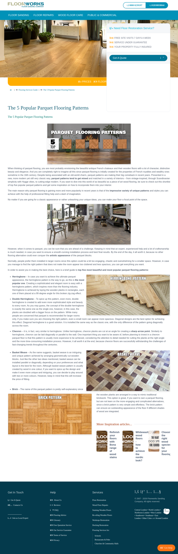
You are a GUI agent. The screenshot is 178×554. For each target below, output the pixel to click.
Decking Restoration (100, 525)
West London (156, 513)
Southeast (149, 515)
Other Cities (147, 518)
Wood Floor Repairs (100, 505)
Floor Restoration (99, 500)
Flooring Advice (58, 515)
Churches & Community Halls (106, 544)
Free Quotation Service (61, 525)
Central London (141, 510)
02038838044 (156, 5)
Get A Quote (14, 500)
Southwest (140, 515)
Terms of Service (58, 535)
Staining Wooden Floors (101, 510)
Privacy (55, 540)
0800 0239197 (134, 5)
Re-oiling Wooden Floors (102, 515)
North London (154, 510)
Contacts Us (15, 505)
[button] (18, 15)
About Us (55, 500)
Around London (161, 518)
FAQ (54, 510)
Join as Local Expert (18, 518)
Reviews (55, 505)
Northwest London (142, 513)
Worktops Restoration (100, 520)
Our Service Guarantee (60, 530)
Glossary (55, 520)
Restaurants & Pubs (102, 540)
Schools (98, 536)
